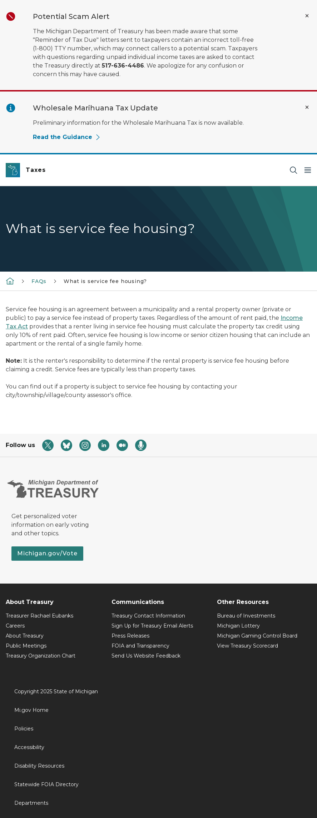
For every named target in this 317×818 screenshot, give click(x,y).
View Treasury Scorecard (247, 646)
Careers (15, 626)
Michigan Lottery (238, 626)
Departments (31, 803)
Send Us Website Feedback (146, 656)
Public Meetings (26, 646)
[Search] (293, 170)
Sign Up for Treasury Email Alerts (152, 626)
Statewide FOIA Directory (46, 784)
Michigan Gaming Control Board (257, 636)
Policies (23, 728)
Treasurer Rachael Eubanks (39, 616)
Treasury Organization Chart (40, 656)
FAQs (38, 281)
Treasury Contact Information (148, 616)
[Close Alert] (307, 16)
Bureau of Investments (246, 616)
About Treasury (25, 636)
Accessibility (29, 747)
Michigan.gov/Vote (47, 553)
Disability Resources (39, 766)
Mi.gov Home (31, 710)
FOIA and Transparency (140, 646)
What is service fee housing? (105, 281)
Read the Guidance (67, 137)
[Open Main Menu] (307, 170)
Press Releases (130, 636)
